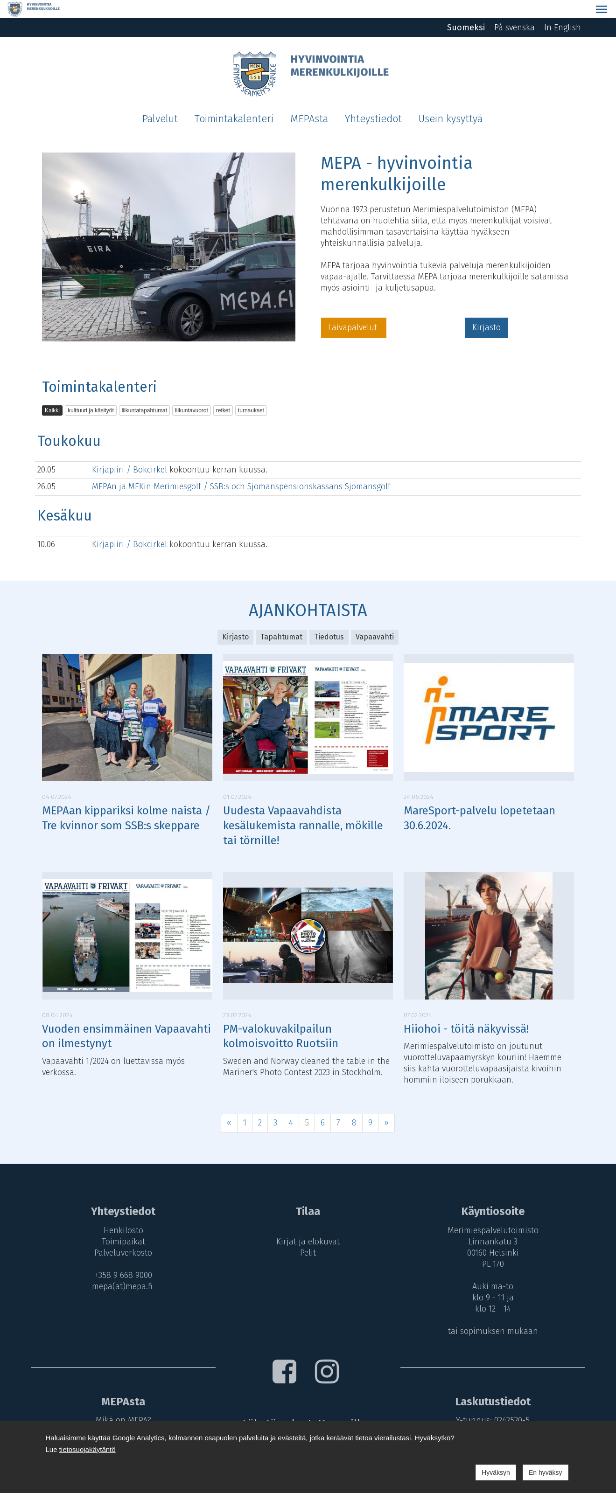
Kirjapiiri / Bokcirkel (130, 451)
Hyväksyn (496, 1472)
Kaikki (52, 392)
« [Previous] (229, 1104)
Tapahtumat (281, 618)
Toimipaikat (121, 1223)
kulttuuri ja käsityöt (91, 392)
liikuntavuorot (191, 392)
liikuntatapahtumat (144, 392)
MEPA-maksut (121, 1413)
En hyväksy (545, 1472)
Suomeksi (466, 9)
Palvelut (160, 101)
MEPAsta (309, 101)
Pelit (308, 1234)
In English (562, 9)
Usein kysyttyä (451, 101)
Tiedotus (329, 618)
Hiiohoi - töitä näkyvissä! (466, 1010)
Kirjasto (486, 309)
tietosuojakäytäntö (87, 1449)
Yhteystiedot (373, 101)
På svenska (514, 9)
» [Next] (386, 1104)
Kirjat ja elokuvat (308, 1223)
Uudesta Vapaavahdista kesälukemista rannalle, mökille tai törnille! (303, 807)
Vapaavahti (375, 618)
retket (223, 392)
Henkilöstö (121, 1212)
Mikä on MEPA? (121, 1402)
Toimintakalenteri (234, 101)
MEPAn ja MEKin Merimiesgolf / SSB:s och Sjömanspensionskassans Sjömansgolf (241, 468)
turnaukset (251, 392)
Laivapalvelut (353, 309)
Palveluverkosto (121, 1234)
